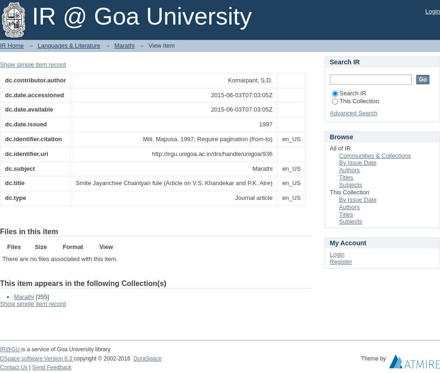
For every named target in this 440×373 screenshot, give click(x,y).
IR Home (12, 45)
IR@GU (10, 349)
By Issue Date (358, 162)
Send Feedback (52, 367)
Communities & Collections (375, 155)
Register (341, 261)
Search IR (349, 93)
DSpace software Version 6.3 (37, 358)
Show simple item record (33, 64)
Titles (346, 177)
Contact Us (14, 367)
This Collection (355, 101)
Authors (349, 170)
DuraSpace (147, 358)
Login (432, 11)
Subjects (350, 184)
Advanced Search (353, 113)
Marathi (124, 45)
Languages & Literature (69, 45)
